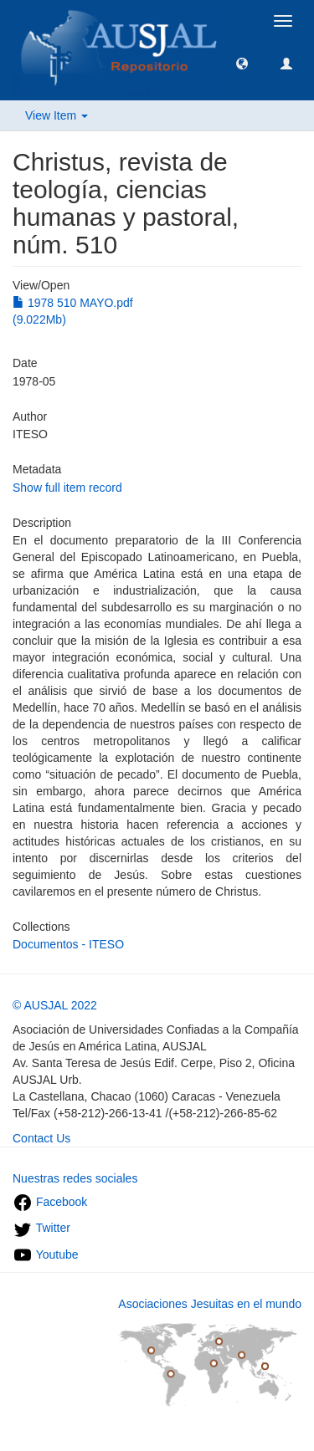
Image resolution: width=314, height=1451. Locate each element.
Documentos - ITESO (68, 944)
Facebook (50, 1201)
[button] (242, 63)
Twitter (41, 1227)
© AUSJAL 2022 (55, 1005)
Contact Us (41, 1138)
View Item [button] (56, 115)
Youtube (46, 1254)
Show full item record (67, 487)
